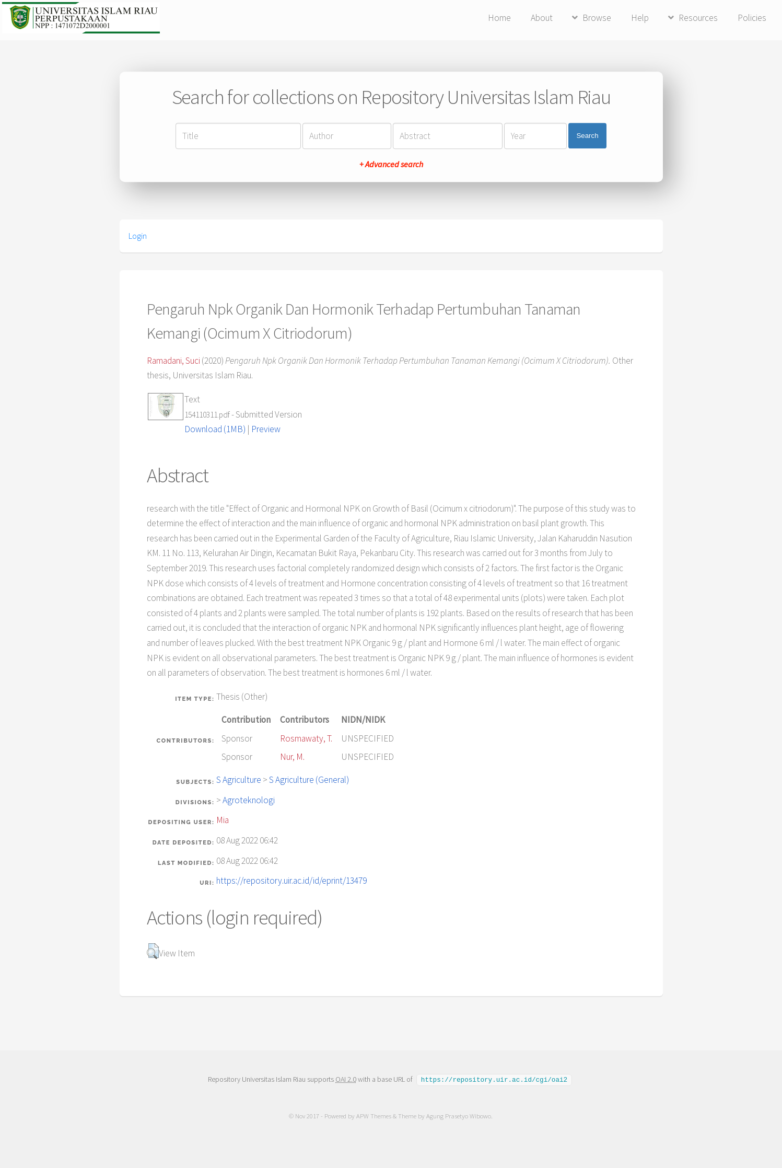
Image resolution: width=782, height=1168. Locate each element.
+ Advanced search (391, 164)
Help (640, 18)
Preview (266, 429)
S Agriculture (238, 779)
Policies (752, 18)
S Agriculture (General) (309, 779)
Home (499, 18)
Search (587, 136)
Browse (596, 18)
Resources (698, 18)
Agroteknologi (249, 800)
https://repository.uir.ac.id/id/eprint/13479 (291, 880)
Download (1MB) (215, 429)
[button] (153, 951)
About (542, 18)
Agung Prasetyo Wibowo (459, 1115)
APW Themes (374, 1115)
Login (138, 235)
